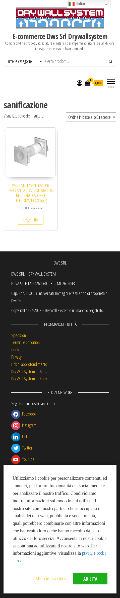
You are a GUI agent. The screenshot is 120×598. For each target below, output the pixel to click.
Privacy (16, 357)
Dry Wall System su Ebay (29, 379)
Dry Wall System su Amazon (31, 371)
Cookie (16, 350)
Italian (77, 4)
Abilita (90, 579)
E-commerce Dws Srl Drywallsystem (60, 36)
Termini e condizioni (25, 342)
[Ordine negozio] (91, 117)
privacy (87, 553)
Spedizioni (19, 335)
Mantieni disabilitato (51, 578)
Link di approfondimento (29, 364)
